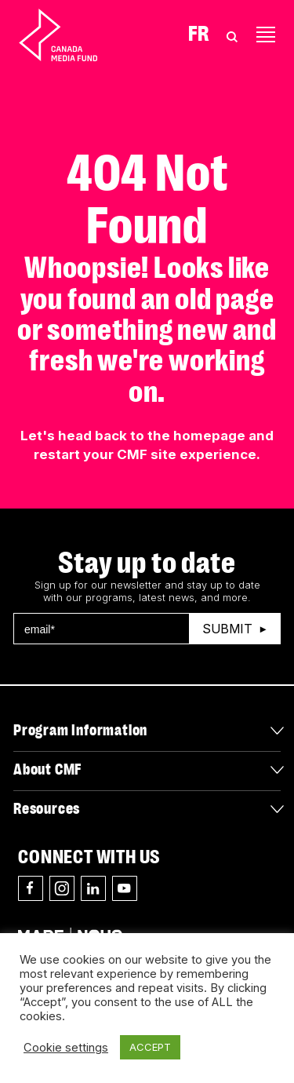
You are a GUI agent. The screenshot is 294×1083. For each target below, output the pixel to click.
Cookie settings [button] (66, 1048)
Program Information (80, 730)
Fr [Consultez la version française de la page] (198, 35)
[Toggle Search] (232, 34)
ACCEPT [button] (150, 1047)
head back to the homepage (151, 435)
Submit (227, 628)
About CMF (47, 770)
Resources (46, 809)
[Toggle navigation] (265, 34)
